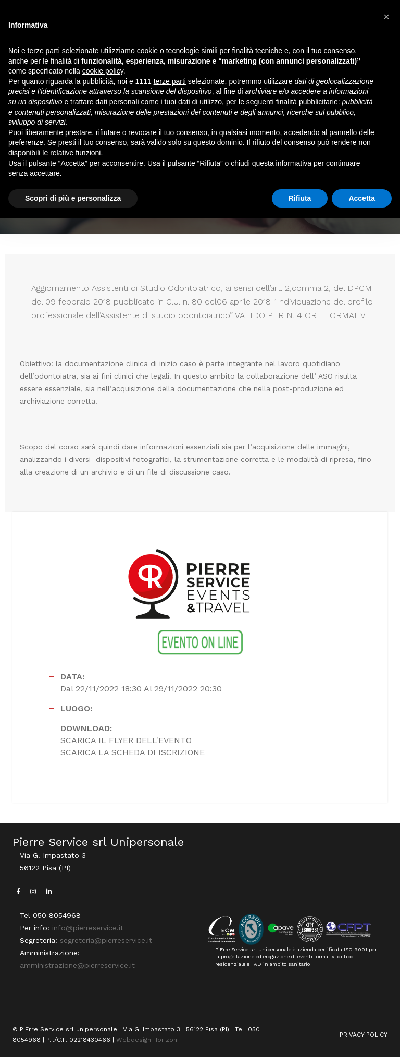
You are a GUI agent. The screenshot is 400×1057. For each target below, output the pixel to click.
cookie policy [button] (102, 71)
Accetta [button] (361, 198)
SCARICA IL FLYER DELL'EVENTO (126, 740)
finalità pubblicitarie (307, 102)
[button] (386, 16)
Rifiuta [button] (300, 198)
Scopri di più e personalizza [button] (73, 198)
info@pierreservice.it (87, 928)
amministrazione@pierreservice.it (77, 965)
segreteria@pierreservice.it (106, 940)
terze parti (170, 81)
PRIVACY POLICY (364, 1034)
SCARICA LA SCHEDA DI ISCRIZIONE (132, 752)
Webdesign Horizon (146, 1039)
